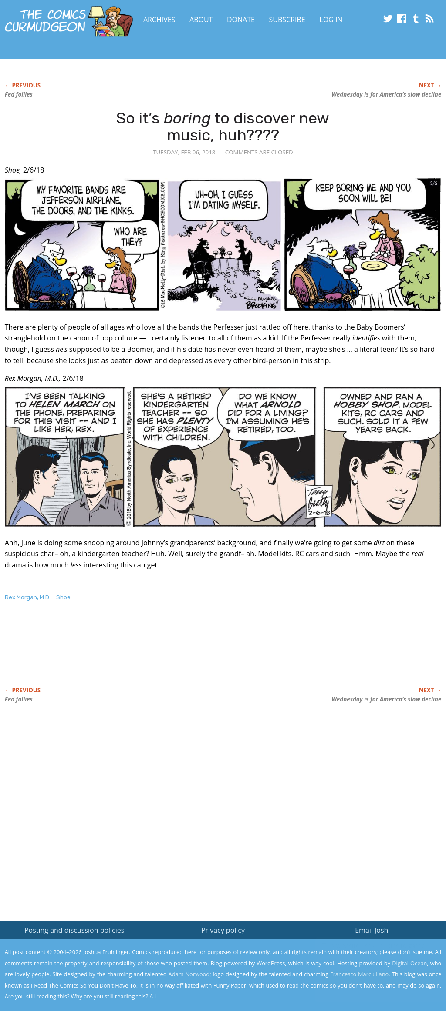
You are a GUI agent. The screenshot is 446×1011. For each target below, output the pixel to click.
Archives (159, 19)
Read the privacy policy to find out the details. (368, 956)
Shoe (63, 597)
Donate (241, 19)
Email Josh (371, 930)
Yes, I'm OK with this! (372, 978)
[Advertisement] (163, 653)
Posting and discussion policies (74, 930)
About (201, 19)
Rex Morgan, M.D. (28, 597)
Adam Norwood (189, 974)
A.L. (154, 996)
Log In (330, 19)
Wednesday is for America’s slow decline (386, 94)
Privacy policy (223, 930)
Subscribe (287, 19)
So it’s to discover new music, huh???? (222, 127)
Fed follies (19, 94)
